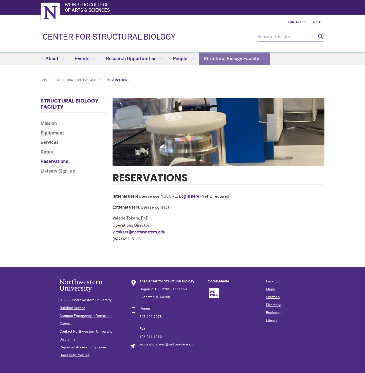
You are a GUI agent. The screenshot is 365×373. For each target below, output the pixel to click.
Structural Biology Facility (234, 59)
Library (271, 321)
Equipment (52, 133)
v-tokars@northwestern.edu (139, 232)
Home (45, 80)
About (55, 59)
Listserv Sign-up (58, 171)
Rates (47, 152)
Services (50, 142)
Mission (49, 123)
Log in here (189, 196)
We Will (214, 293)
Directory (273, 305)
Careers (66, 324)
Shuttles (273, 297)
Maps (270, 289)
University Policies (74, 355)
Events (316, 22)
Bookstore (274, 313)
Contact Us (297, 22)
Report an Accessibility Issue (83, 347)
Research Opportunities (134, 59)
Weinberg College (194, 8)
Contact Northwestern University (86, 331)
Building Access (72, 308)
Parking (272, 281)
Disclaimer (68, 339)
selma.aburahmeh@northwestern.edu (166, 344)
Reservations (54, 161)
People (183, 59)
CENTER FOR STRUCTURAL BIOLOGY (109, 37)
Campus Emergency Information (86, 316)
